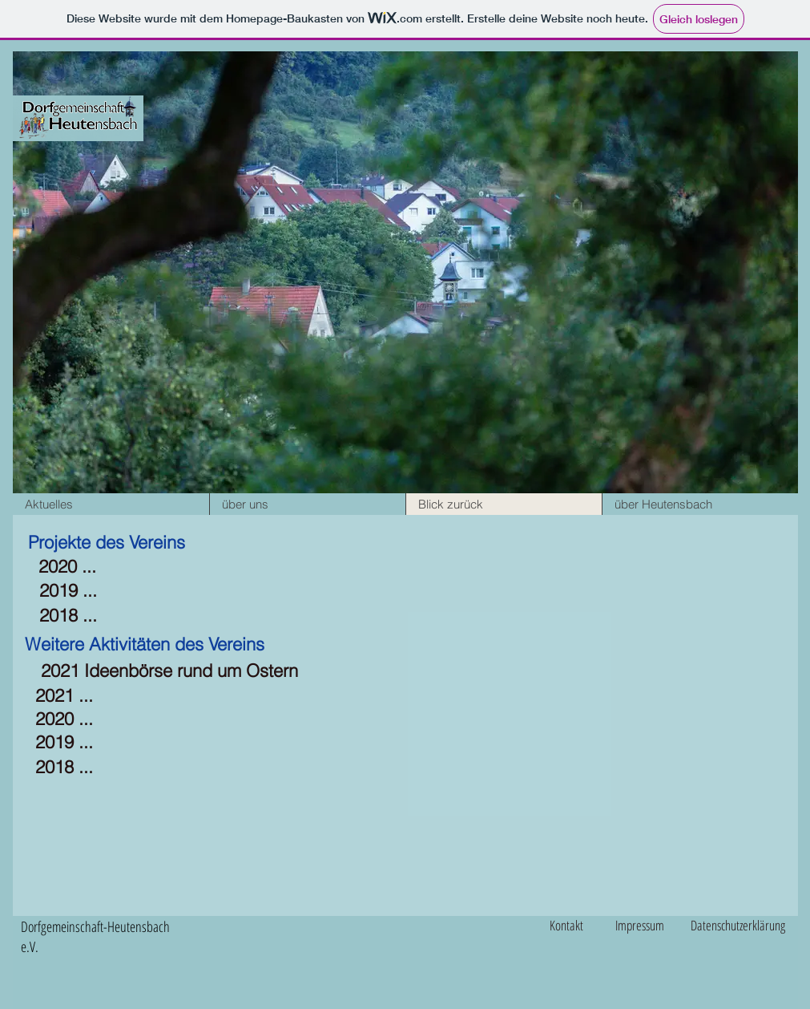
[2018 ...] (68, 615)
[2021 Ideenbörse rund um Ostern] (169, 671)
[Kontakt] (573, 925)
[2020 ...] (67, 566)
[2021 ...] (64, 695)
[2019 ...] (68, 590)
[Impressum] (649, 925)
